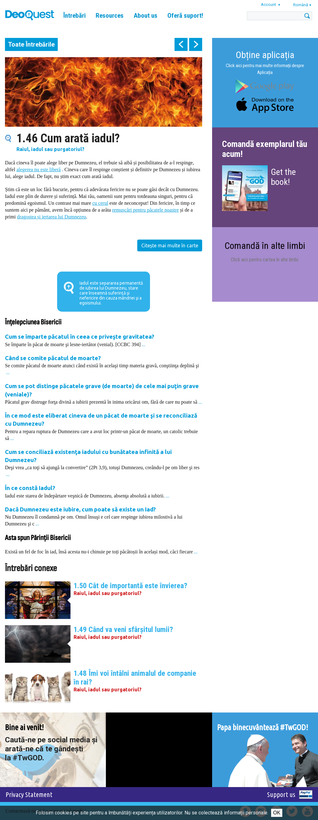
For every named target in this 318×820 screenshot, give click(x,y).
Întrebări (74, 15)
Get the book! (283, 177)
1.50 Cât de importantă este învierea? (130, 585)
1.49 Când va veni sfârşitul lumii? (123, 629)
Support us (281, 794)
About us (145, 15)
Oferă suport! (185, 15)
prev (181, 44)
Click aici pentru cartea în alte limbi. (265, 260)
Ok (276, 812)
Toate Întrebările (31, 44)
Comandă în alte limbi (265, 245)
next (195, 44)
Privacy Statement (29, 794)
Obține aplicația (265, 54)
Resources (110, 15)
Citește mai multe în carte (169, 245)
